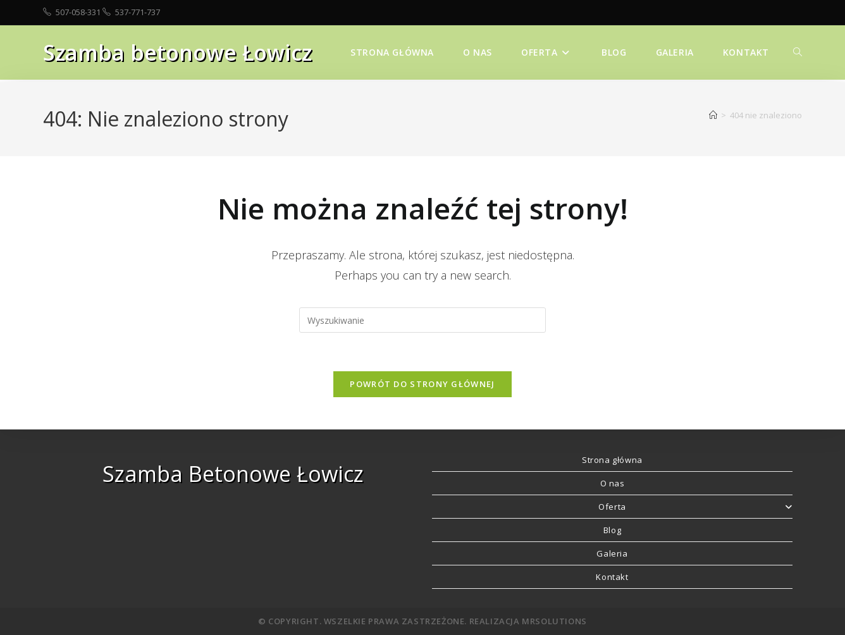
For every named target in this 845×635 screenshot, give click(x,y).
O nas (612, 483)
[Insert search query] (422, 320)
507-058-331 (78, 12)
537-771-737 (137, 12)
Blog (612, 530)
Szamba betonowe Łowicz (177, 52)
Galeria (611, 553)
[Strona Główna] (713, 115)
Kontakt (612, 577)
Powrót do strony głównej (422, 384)
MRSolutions (554, 621)
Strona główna (612, 459)
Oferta (695, 506)
